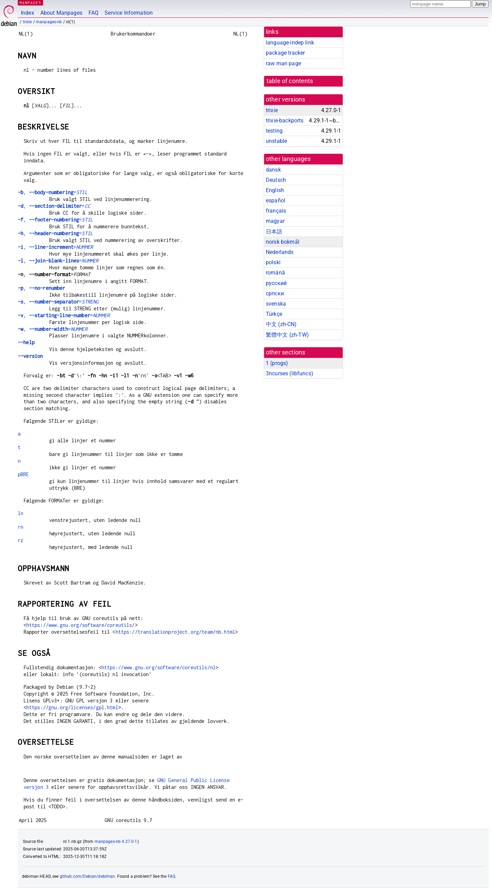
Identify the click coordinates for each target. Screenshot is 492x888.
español (275, 200)
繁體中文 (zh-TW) (287, 335)
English (275, 190)
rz (20, 540)
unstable (276, 141)
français (276, 210)
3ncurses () (289, 373)
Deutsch (276, 180)
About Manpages (61, 13)
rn (20, 527)
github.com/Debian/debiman (87, 876)
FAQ (93, 13)
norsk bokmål (282, 242)
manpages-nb (49, 21)
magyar (275, 221)
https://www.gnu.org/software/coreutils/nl (158, 667)
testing (274, 130)
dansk (273, 169)
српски (275, 293)
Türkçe (274, 314)
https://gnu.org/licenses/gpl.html (72, 707)
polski (273, 262)
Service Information (129, 13)
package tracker (285, 53)
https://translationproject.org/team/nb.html (175, 632)
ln (20, 513)
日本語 (274, 231)
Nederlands (280, 252)
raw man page (283, 63)
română (275, 272)
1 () (277, 363)
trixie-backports (284, 120)
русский (276, 283)
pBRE (23, 474)
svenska (276, 303)
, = (52, 192)
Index (27, 13)
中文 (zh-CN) (281, 324)
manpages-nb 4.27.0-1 (116, 841)
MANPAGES (30, 2)
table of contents (289, 81)
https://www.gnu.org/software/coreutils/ (80, 625)
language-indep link (290, 42)
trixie (27, 21)
